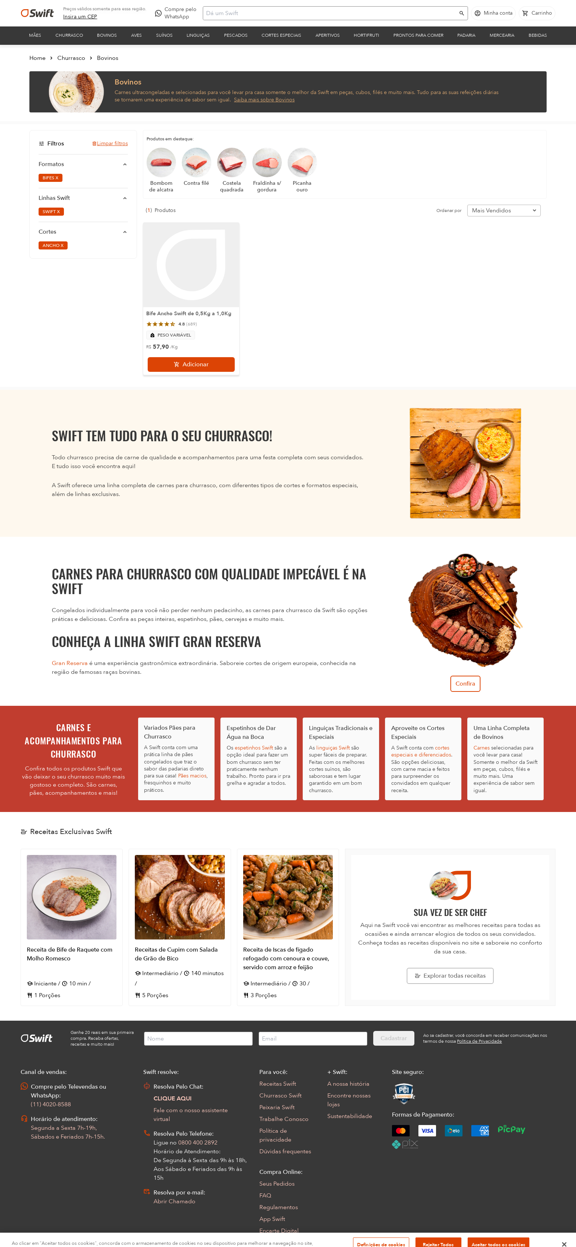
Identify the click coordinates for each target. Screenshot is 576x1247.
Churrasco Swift (280, 1096)
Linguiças (198, 35)
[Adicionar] (191, 364)
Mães (35, 35)
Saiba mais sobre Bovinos (264, 99)
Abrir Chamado (174, 1201)
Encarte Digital (279, 1231)
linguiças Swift (333, 747)
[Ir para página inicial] (37, 13)
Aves (136, 35)
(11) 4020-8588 (51, 1104)
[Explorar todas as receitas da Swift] (450, 976)
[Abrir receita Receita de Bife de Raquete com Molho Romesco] (72, 927)
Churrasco (69, 35)
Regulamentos (278, 1207)
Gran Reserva (70, 663)
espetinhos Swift (254, 747)
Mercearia (502, 35)
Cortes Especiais (281, 35)
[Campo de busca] (330, 13)
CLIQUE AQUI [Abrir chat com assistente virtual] (173, 1099)
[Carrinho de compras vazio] (537, 13)
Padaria (466, 35)
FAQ (265, 1196)
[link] (80, 17)
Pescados (236, 35)
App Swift (272, 1219)
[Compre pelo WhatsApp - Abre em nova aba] (177, 13)
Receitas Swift (277, 1084)
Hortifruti (366, 35)
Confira (465, 684)
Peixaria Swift (277, 1107)
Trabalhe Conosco (284, 1119)
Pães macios (192, 775)
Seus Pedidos (277, 1184)
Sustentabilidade (349, 1116)
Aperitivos (328, 35)
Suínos (164, 35)
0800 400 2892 (197, 1143)
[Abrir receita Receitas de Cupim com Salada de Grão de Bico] (180, 927)
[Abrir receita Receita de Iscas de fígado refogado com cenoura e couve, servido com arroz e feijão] (288, 927)
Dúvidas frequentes (285, 1151)
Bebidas (538, 35)
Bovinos (107, 35)
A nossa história (348, 1084)
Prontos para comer (418, 35)
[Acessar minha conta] (493, 13)
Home (37, 58)
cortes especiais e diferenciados (421, 751)
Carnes (482, 747)
